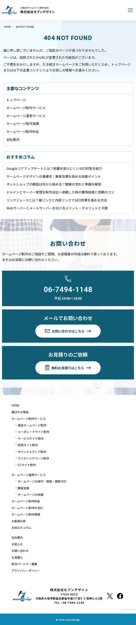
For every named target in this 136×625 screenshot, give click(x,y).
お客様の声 (18, 521)
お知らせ (17, 544)
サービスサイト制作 (30, 438)
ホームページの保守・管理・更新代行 (42, 481)
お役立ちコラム (21, 528)
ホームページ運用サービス (28, 475)
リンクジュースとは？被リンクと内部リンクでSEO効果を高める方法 (56, 200)
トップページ (16, 99)
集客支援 (23, 488)
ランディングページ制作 (33, 458)
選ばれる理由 (20, 412)
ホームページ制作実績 (22, 123)
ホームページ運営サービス (26, 115)
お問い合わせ (20, 551)
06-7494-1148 (68, 289)
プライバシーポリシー (25, 570)
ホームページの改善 (30, 495)
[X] (110, 596)
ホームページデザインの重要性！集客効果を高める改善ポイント (53, 176)
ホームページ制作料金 (22, 131)
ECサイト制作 (27, 465)
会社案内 (12, 139)
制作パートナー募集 (24, 564)
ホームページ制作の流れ (27, 508)
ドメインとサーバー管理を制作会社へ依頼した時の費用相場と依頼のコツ (60, 192)
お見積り (17, 557)
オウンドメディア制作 (32, 452)
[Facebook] (120, 596)
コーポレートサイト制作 (33, 432)
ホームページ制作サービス (26, 107)
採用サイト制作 (28, 445)
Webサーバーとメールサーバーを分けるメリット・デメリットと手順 (57, 208)
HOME (15, 405)
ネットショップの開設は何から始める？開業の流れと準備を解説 (53, 184)
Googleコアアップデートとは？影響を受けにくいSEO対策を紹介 (54, 168)
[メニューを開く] (130, 10)
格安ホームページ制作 (32, 425)
